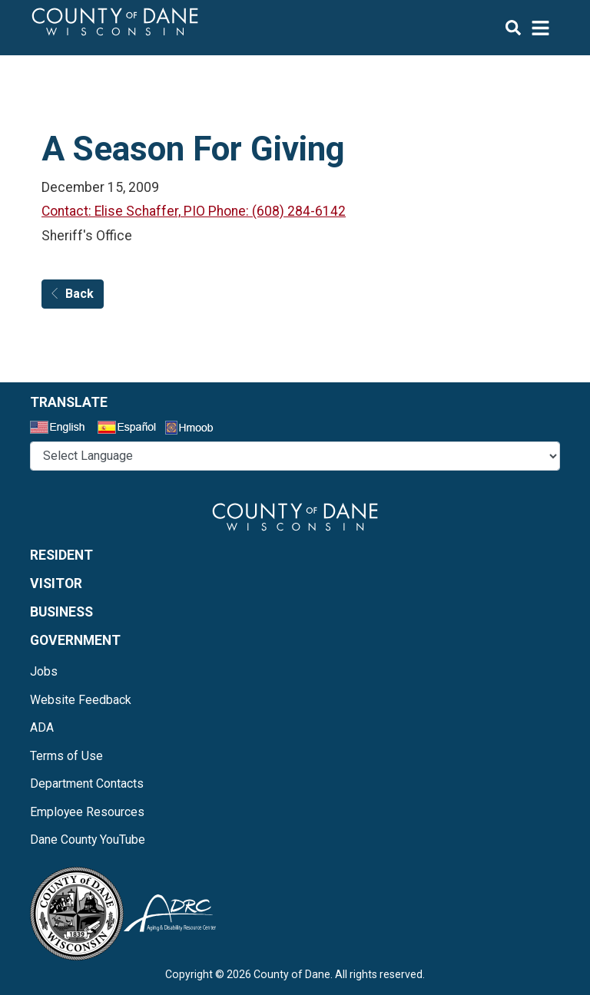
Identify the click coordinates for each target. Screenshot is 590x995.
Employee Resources (87, 812)
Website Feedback (80, 700)
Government (75, 640)
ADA (42, 727)
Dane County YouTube (87, 839)
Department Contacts (87, 783)
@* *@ (295, 456)
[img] (527, 28)
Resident (61, 555)
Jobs (44, 671)
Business (61, 612)
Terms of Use (66, 756)
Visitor (56, 583)
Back (72, 293)
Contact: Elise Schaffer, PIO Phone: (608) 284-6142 (193, 211)
